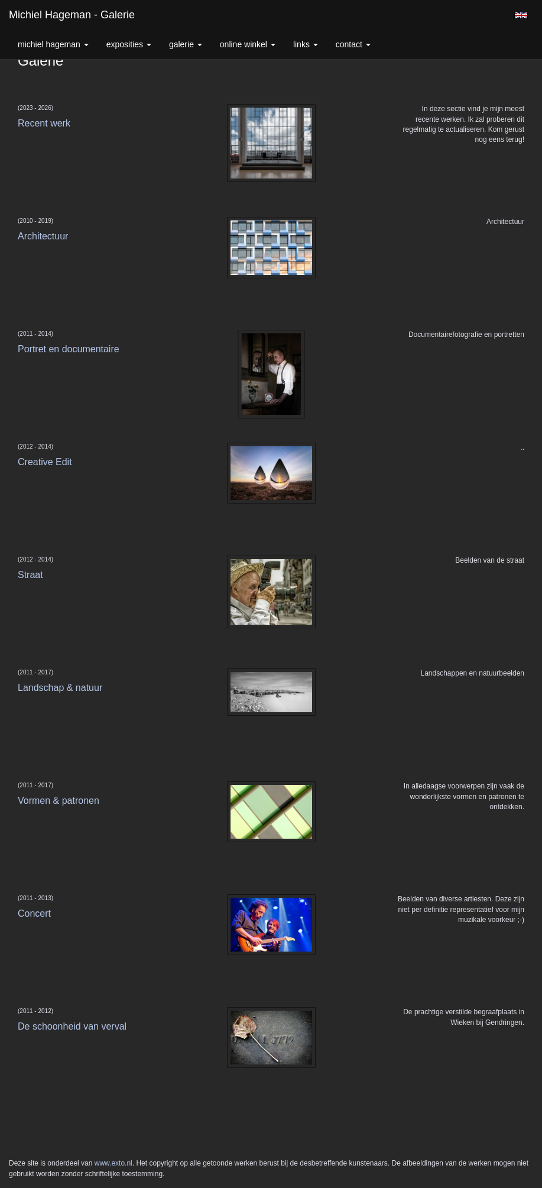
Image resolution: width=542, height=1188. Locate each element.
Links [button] (305, 44)
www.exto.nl (113, 1163)
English (521, 15)
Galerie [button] (185, 44)
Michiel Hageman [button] (53, 44)
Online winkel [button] (247, 44)
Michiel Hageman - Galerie (72, 15)
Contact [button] (353, 44)
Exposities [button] (128, 44)
